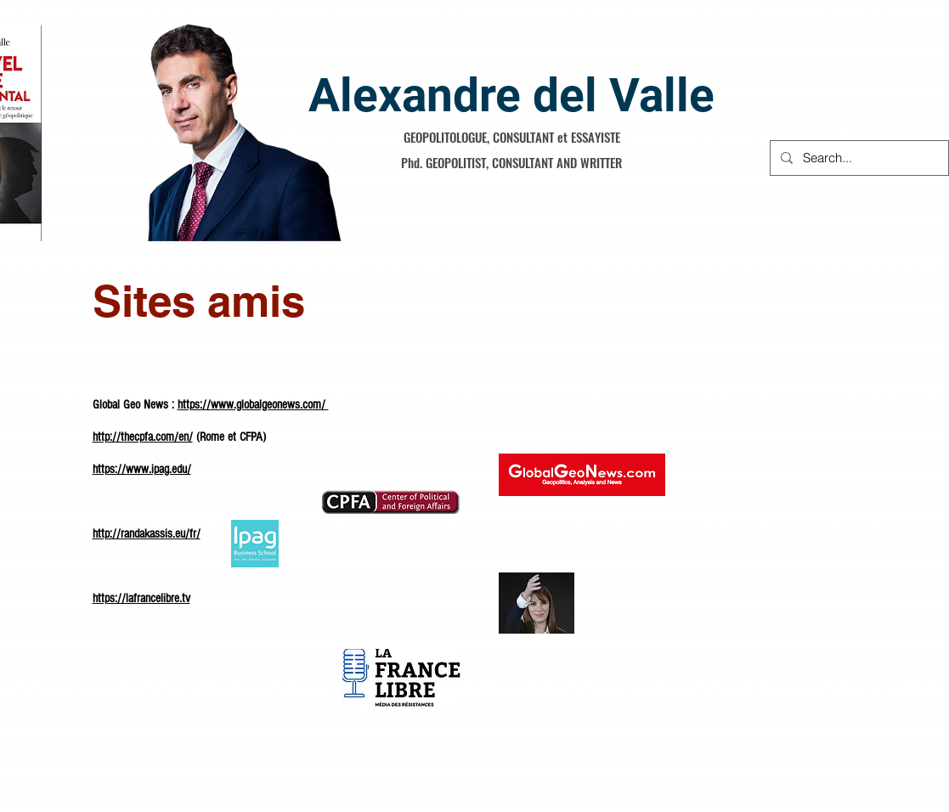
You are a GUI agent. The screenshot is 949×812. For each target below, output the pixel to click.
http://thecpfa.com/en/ (143, 437)
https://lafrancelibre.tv (141, 598)
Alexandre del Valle (511, 95)
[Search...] (857, 158)
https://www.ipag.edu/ (142, 469)
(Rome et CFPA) (229, 437)
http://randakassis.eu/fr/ (147, 534)
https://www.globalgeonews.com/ (253, 405)
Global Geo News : (135, 405)
